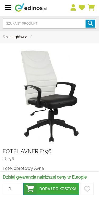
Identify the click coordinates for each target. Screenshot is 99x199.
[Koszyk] (91, 7)
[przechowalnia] (82, 7)
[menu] (73, 7)
